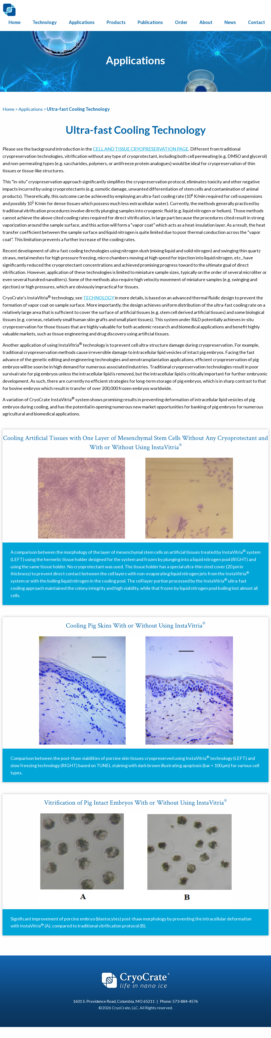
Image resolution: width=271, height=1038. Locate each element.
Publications (150, 22)
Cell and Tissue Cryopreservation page (140, 149)
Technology (45, 22)
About (205, 22)
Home (15, 22)
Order (181, 22)
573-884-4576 (185, 1001)
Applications (82, 22)
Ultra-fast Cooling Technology (78, 109)
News (230, 22)
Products (116, 22)
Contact (256, 22)
